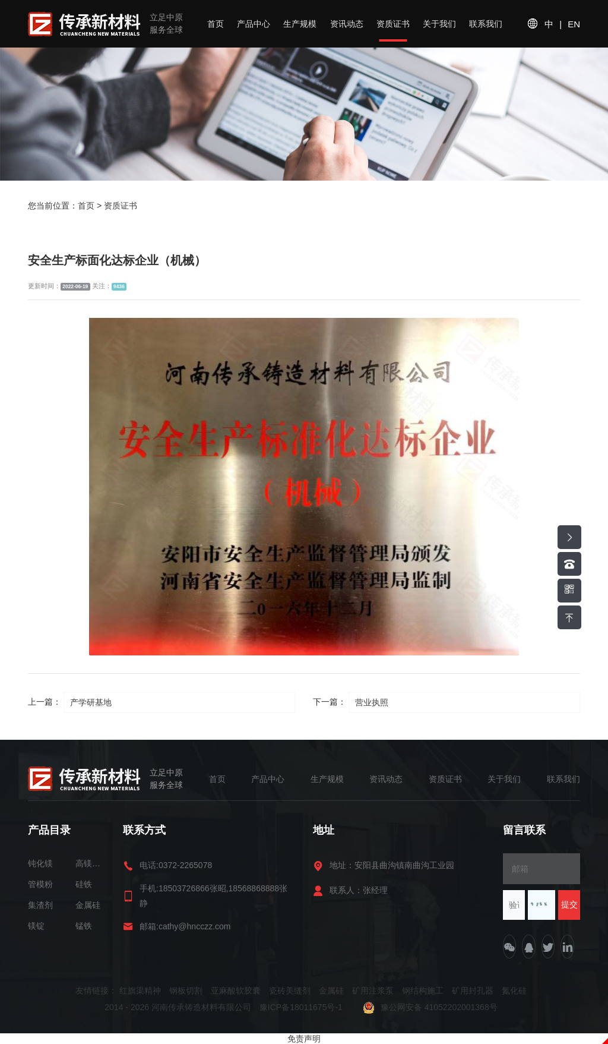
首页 (215, 24)
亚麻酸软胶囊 (236, 990)
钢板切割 (185, 990)
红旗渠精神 (140, 990)
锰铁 (83, 926)
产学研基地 (91, 702)
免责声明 (304, 1038)
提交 (569, 904)
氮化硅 (514, 990)
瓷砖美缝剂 (290, 990)
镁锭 (36, 926)
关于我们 (439, 24)
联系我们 (485, 24)
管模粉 (40, 884)
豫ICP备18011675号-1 (302, 1007)
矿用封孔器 (472, 990)
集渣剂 (40, 905)
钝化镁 (40, 863)
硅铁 (83, 884)
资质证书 (393, 24)
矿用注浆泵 (373, 990)
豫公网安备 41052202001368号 (430, 1007)
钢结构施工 (423, 990)
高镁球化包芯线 (90, 863)
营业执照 (371, 702)
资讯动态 (346, 24)
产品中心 (253, 24)
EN (574, 24)
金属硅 (87, 905)
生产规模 (299, 24)
